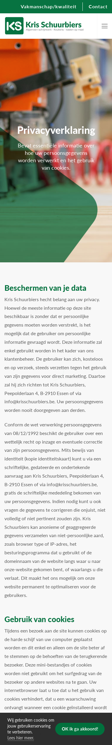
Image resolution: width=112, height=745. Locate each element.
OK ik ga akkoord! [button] (80, 728)
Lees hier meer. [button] (20, 738)
